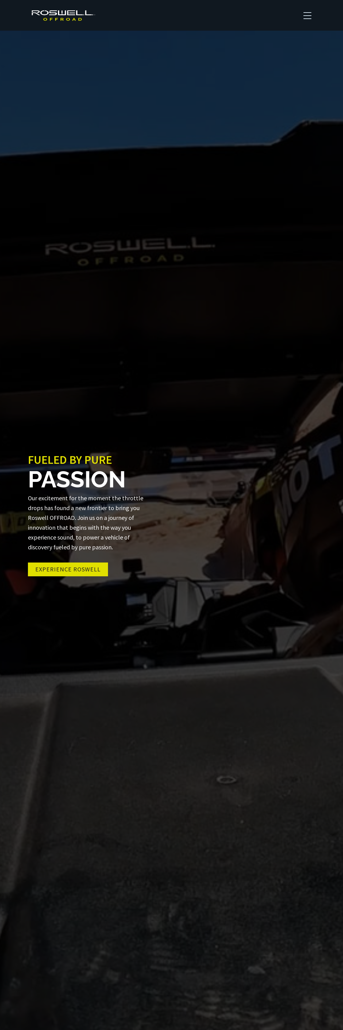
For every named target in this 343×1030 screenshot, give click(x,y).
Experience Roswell (68, 569)
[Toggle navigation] (307, 15)
